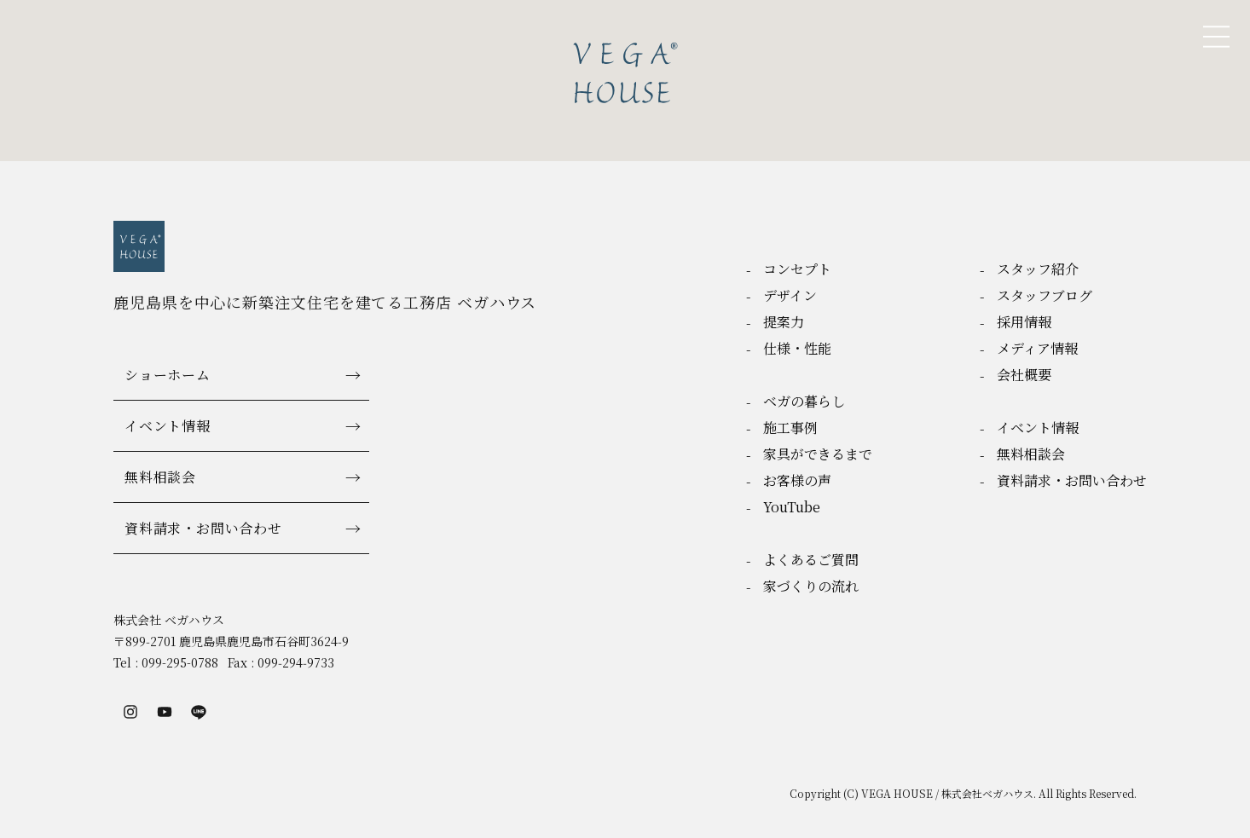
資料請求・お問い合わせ (203, 528)
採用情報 (1024, 322)
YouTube (791, 507)
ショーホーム (167, 374)
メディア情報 (1037, 348)
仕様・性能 (797, 348)
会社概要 (1024, 374)
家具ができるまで (817, 454)
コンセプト (797, 269)
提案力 (783, 322)
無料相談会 (160, 477)
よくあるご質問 (811, 559)
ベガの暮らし (804, 401)
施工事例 (790, 427)
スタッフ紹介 (1038, 269)
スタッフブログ (1044, 295)
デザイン (790, 295)
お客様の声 (797, 480)
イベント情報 (167, 426)
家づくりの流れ (811, 586)
